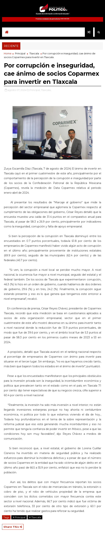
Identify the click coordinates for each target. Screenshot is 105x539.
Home (7, 53)
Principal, (35, 89)
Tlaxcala (34, 53)
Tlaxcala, (46, 89)
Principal (20, 53)
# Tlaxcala (35, 517)
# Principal (19, 517)
